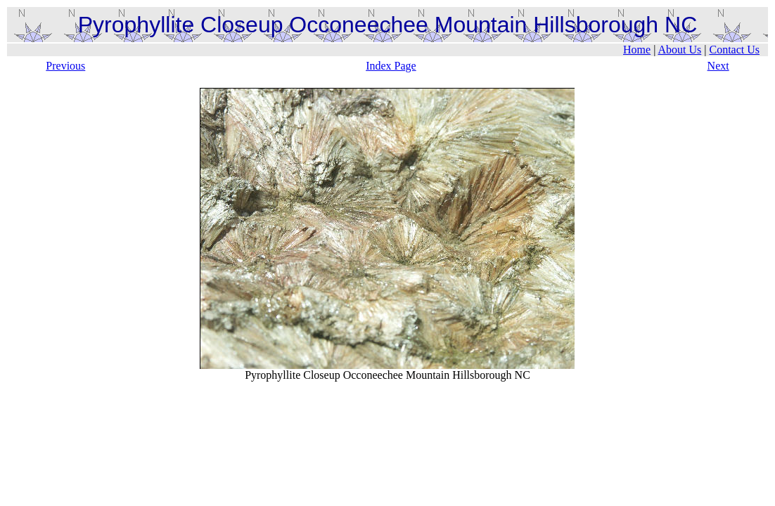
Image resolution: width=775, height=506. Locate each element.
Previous (65, 66)
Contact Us (734, 50)
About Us (679, 50)
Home (637, 50)
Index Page (391, 66)
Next (718, 66)
